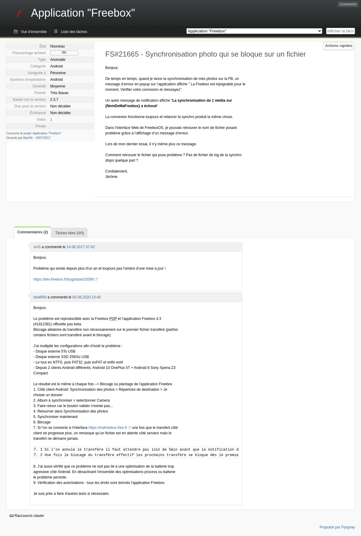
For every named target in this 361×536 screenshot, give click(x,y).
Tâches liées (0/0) (69, 233)
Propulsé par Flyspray (337, 527)
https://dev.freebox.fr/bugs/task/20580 (63, 279)
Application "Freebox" (47, 133)
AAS (37, 247)
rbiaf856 (39, 297)
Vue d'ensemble (34, 32)
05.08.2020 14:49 (86, 297)
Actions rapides (338, 46)
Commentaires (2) (32, 232)
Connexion (348, 4)
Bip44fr (28, 138)
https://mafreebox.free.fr (107, 428)
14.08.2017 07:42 (81, 247)
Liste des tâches (74, 32)
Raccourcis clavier (27, 516)
